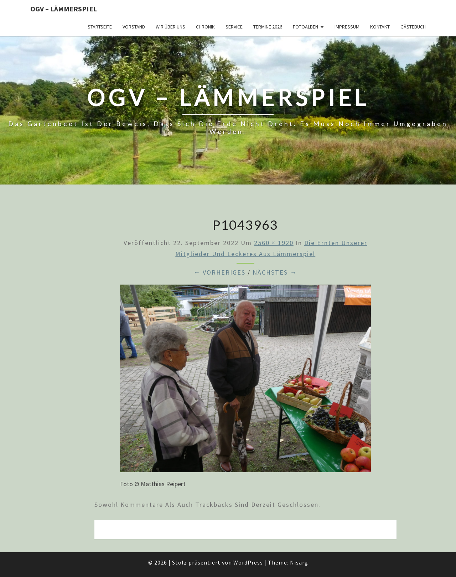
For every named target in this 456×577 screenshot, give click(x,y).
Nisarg (299, 562)
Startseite (100, 27)
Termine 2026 (267, 27)
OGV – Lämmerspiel (63, 8)
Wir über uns (170, 27)
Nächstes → (275, 272)
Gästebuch (413, 27)
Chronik (205, 27)
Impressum (347, 27)
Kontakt (380, 27)
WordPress (248, 562)
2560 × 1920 (274, 243)
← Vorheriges (219, 272)
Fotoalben (305, 27)
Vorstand (134, 27)
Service (234, 27)
